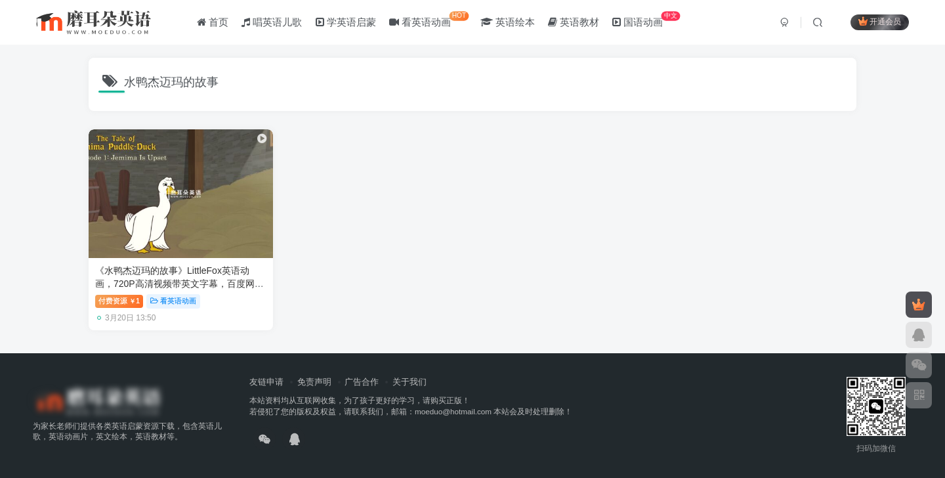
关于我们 (409, 382)
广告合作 (362, 382)
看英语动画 (429, 19)
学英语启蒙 (346, 22)
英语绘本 (507, 22)
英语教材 (573, 22)
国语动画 (646, 19)
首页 (212, 22)
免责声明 (314, 382)
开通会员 (879, 21)
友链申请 (266, 382)
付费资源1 (119, 301)
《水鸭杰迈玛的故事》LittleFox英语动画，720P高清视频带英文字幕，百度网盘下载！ (179, 283)
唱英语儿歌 (272, 22)
